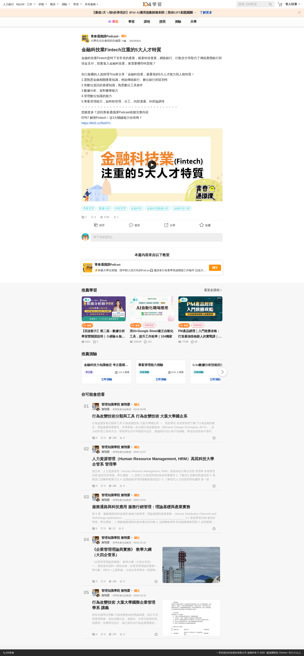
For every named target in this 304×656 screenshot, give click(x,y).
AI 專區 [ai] (113, 21)
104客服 (8, 652)
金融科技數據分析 (157, 208)
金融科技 (136, 208)
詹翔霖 (105, 409)
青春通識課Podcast (104, 36)
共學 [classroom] (193, 21)
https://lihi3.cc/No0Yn (96, 123)
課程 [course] (147, 21)
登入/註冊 (291, 4)
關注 (215, 267)
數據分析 (104, 208)
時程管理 (120, 208)
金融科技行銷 (182, 208)
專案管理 (88, 208)
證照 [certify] (162, 21)
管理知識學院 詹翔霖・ (117, 404)
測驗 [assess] (178, 21)
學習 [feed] (131, 21)
